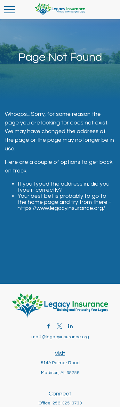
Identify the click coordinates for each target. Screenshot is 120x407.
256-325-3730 (67, 403)
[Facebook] (48, 326)
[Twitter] (59, 326)
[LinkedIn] (70, 326)
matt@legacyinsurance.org (60, 337)
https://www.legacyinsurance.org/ (61, 208)
